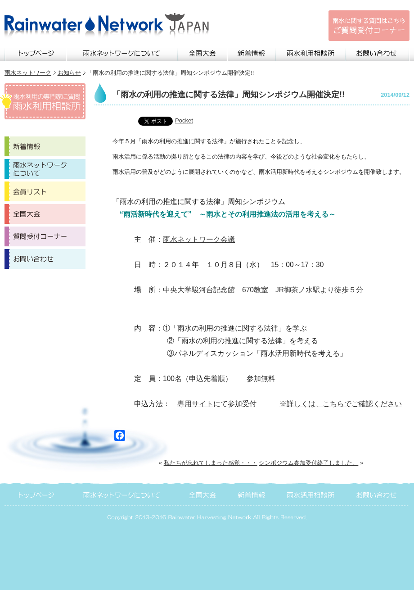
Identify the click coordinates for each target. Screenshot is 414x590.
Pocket (184, 120)
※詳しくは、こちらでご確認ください (340, 404)
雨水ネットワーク (27, 72)
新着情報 (252, 52)
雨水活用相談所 (311, 493)
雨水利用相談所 (311, 52)
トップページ (35, 52)
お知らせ (69, 72)
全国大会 (203, 52)
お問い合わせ (378, 52)
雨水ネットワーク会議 (199, 239)
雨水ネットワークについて (122, 52)
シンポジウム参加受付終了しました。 (308, 462)
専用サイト (195, 404)
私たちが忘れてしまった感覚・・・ (210, 462)
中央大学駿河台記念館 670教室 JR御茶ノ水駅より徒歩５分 (263, 290)
